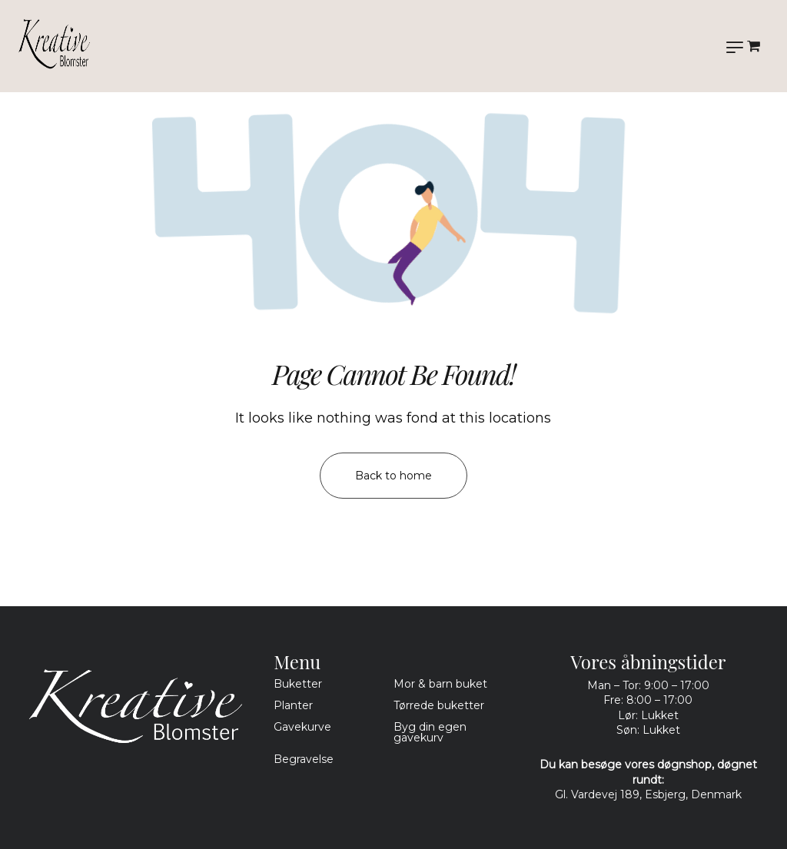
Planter (293, 705)
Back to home (393, 476)
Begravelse (304, 759)
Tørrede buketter (439, 705)
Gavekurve (302, 727)
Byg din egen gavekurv (430, 732)
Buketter (298, 684)
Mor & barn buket (440, 684)
